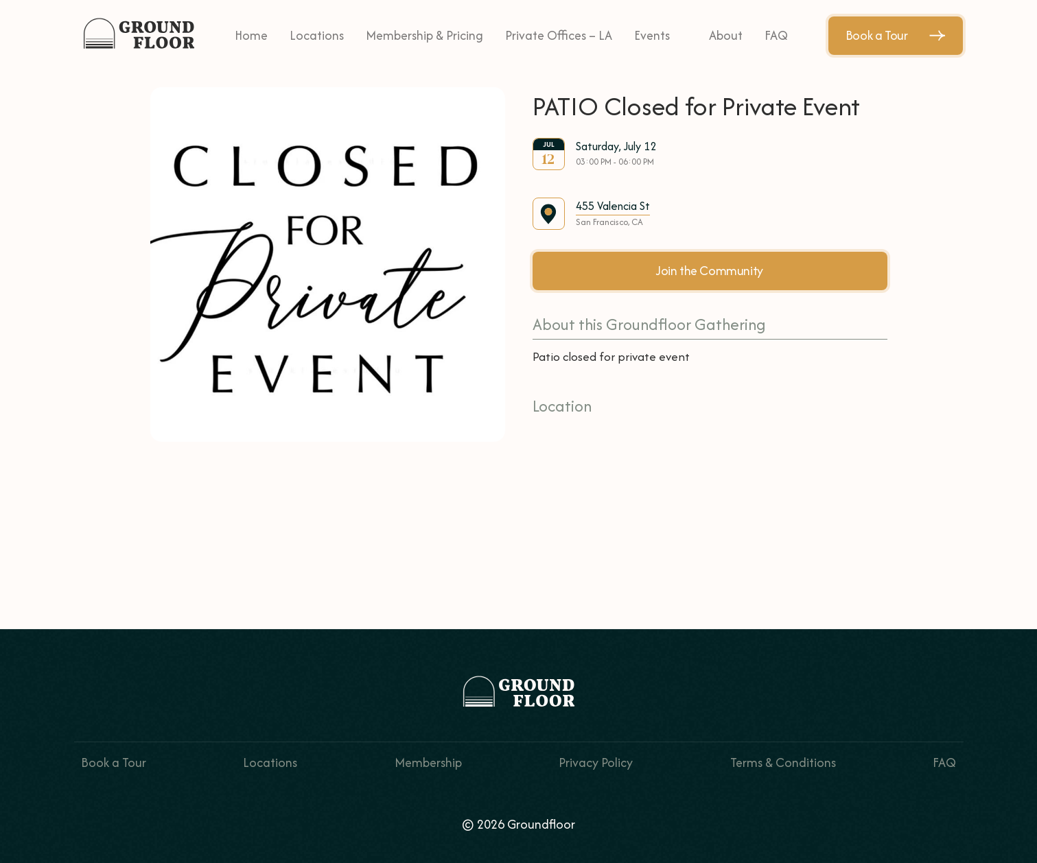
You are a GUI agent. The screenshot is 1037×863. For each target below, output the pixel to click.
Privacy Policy (596, 762)
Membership (428, 762)
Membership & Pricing (424, 35)
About (726, 35)
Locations (317, 35)
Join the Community (709, 270)
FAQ (776, 35)
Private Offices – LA (558, 35)
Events (652, 35)
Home (251, 35)
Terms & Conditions (783, 762)
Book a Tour (896, 35)
